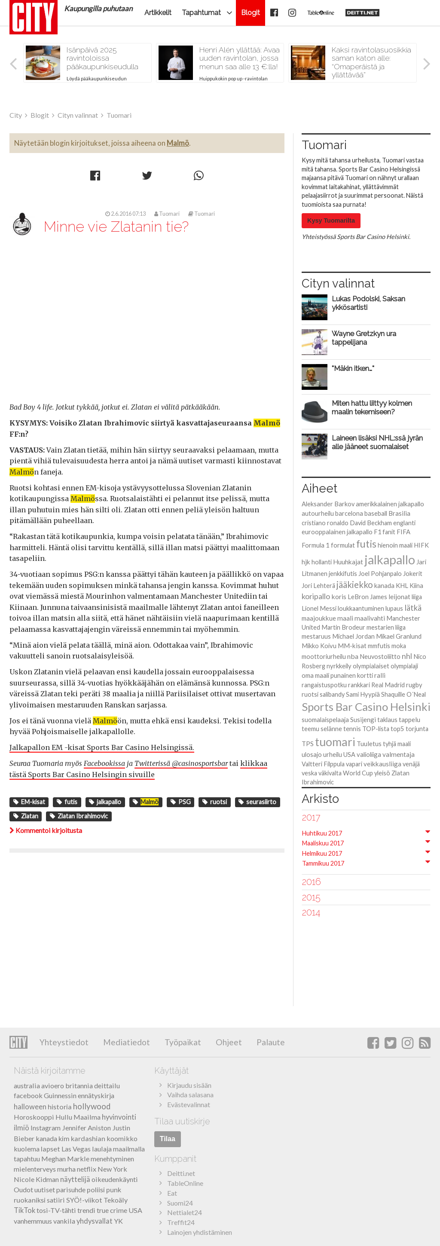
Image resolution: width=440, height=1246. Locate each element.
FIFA (403, 532)
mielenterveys (35, 1169)
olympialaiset (371, 666)
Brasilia (399, 513)
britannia (79, 1085)
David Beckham (371, 523)
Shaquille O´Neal (403, 694)
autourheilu (318, 513)
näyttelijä (75, 1179)
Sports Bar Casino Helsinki (366, 706)
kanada (384, 585)
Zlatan (25, 816)
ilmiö (21, 1128)
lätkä (413, 607)
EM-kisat (29, 801)
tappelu (409, 719)
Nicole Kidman (36, 1179)
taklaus (387, 719)
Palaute (270, 1042)
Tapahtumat (201, 13)
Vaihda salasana (190, 1094)
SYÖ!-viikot (84, 1200)
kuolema (27, 1149)
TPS (308, 743)
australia (27, 1085)
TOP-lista (375, 728)
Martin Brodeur (343, 627)
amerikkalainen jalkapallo (390, 504)
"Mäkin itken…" (353, 368)
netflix (86, 1169)
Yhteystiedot (64, 1042)
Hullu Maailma (78, 1117)
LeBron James (367, 596)
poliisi (96, 1189)
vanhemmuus (33, 1221)
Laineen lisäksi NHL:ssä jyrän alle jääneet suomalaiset (377, 442)
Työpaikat (182, 1042)
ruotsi (214, 801)
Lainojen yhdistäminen (199, 1232)
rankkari (359, 685)
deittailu (107, 1085)
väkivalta (330, 773)
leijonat (399, 596)
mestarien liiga (386, 627)
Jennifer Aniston (86, 1128)
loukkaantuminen (361, 608)
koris (338, 596)
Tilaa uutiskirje (182, 1121)
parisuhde (71, 1189)
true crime (112, 1210)
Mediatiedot (125, 1042)
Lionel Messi (319, 608)
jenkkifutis (343, 573)
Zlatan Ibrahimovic (79, 816)
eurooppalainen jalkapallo (337, 532)
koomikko (122, 1138)
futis (67, 801)
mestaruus (316, 636)
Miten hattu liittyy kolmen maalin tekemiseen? (372, 407)
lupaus (394, 608)
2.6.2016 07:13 (125, 213)
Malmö (178, 142)
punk (113, 1189)
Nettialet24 (184, 1212)
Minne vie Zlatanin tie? (116, 226)
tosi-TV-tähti (56, 1210)
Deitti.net (181, 1173)
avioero (52, 1085)
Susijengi (363, 719)
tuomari (335, 742)
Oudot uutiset (34, 1189)
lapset (50, 1149)
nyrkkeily (339, 666)
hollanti (322, 562)
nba (352, 656)
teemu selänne (322, 728)
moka (398, 645)
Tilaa (167, 1138)
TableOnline (185, 1183)
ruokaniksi (30, 1200)
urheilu (332, 754)
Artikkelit (157, 13)
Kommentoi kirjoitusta (45, 830)
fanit (388, 532)
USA (349, 754)
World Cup (358, 773)
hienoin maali (395, 545)
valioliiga (369, 754)
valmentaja (398, 754)
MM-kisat (352, 645)
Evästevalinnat (188, 1104)
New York (112, 1169)
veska (309, 773)
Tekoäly (116, 1200)
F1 (377, 532)
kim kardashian (81, 1138)
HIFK (421, 545)
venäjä (411, 764)
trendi (86, 1210)
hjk (306, 562)
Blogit (250, 13)
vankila (64, 1221)
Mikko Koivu (319, 645)
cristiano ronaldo (325, 523)
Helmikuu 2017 (322, 853)
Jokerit (412, 573)
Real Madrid (388, 685)
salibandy (332, 694)
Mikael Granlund (399, 636)
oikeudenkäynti (115, 1179)
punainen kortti (351, 675)
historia (60, 1106)
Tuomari (167, 213)
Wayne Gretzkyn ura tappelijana (364, 337)
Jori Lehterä (318, 585)
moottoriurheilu (324, 656)
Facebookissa (104, 763)
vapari (354, 764)
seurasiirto (257, 801)
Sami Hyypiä (363, 694)
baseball (375, 513)
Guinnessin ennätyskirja (79, 1095)
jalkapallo (105, 801)
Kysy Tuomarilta (331, 220)
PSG (181, 801)
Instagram (46, 1128)
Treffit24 (181, 1222)
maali (345, 618)
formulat (343, 545)
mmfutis (379, 645)
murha (66, 1169)
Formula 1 (316, 545)
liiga (417, 596)
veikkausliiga (382, 764)
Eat (172, 1193)
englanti (404, 523)
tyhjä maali (397, 743)
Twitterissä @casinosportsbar (181, 763)
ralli (379, 675)
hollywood (91, 1106)
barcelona (349, 513)
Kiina (416, 585)
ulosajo (312, 754)
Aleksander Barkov (328, 504)
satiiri (56, 1200)
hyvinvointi (119, 1117)
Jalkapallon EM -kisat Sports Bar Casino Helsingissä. (101, 747)
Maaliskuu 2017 (323, 843)
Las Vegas (76, 1149)
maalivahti (369, 618)
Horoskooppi (34, 1117)
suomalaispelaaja (325, 719)
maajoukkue (319, 618)
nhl (407, 656)
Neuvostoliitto (380, 656)
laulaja (102, 1149)
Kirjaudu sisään (189, 1085)
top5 (397, 728)
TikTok (24, 1210)
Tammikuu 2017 (323, 863)
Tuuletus (369, 743)
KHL (402, 585)
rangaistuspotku (324, 685)
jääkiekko (354, 584)
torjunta (417, 728)
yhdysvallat (94, 1221)
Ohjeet (228, 1042)
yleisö (382, 773)
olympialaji (404, 666)
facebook (28, 1095)
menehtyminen (112, 1158)
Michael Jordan (353, 636)
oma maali (315, 675)
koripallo (316, 596)
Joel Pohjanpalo (380, 573)
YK (118, 1221)
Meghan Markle (65, 1158)
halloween (30, 1106)
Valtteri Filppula (323, 764)
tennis (352, 728)
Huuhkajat (348, 562)
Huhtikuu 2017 (322, 833)
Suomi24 (180, 1203)
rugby (414, 685)
